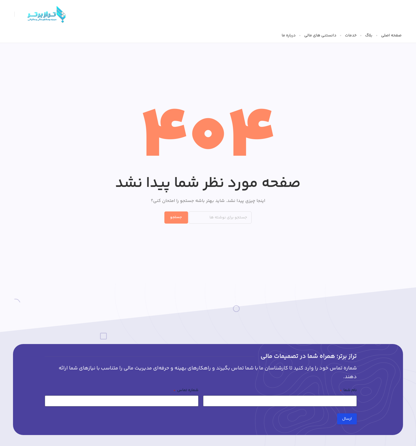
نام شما (348, 390)
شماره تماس (185, 390)
